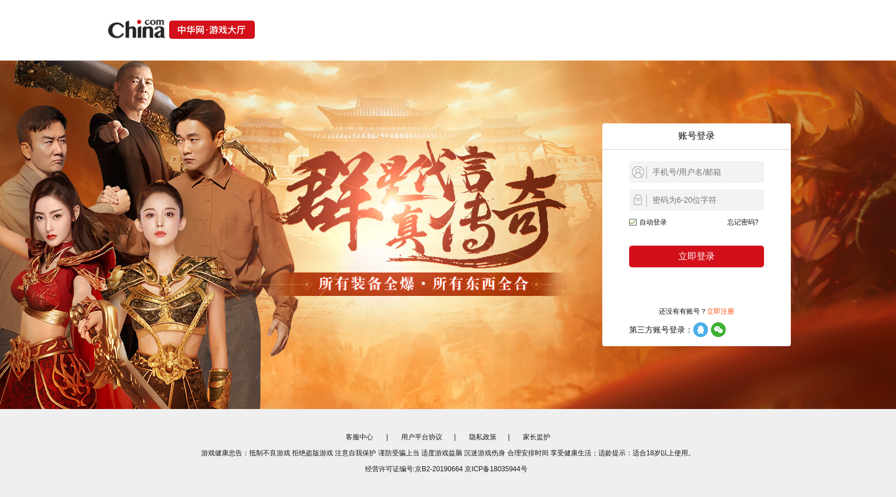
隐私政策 (483, 437)
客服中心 (359, 437)
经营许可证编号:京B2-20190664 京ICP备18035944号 (446, 469)
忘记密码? (743, 222)
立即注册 (720, 311)
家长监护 (536, 437)
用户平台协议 (421, 437)
